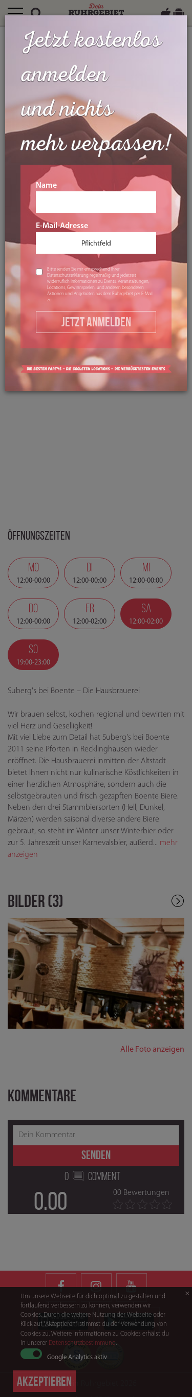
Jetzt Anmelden (96, 322)
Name (96, 197)
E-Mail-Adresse (96, 238)
